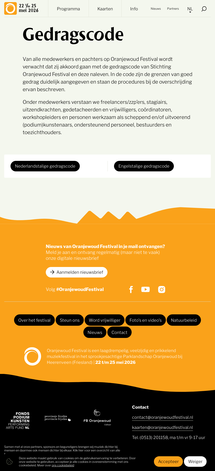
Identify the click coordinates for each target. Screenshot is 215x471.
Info (134, 8)
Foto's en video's (146, 320)
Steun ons (70, 320)
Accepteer (168, 461)
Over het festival (34, 320)
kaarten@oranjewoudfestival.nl (162, 427)
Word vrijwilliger (104, 320)
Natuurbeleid (184, 320)
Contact (119, 332)
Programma (68, 8)
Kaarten (105, 8)
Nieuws (156, 8)
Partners (173, 8)
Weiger (195, 461)
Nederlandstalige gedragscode (45, 166)
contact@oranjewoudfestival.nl (162, 417)
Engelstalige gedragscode (143, 166)
